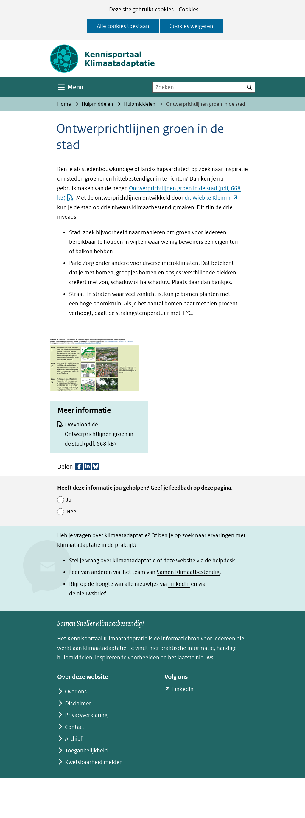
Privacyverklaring (86, 715)
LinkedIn (179, 583)
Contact (74, 727)
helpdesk (223, 560)
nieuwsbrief (91, 593)
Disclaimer (78, 703)
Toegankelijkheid (86, 750)
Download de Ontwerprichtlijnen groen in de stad (99, 434)
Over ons (76, 691)
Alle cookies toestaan (123, 26)
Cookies (188, 9)
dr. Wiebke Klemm (211, 197)
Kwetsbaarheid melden (94, 762)
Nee (71, 511)
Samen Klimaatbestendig (188, 572)
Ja (68, 499)
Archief (73, 738)
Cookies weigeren (191, 26)
